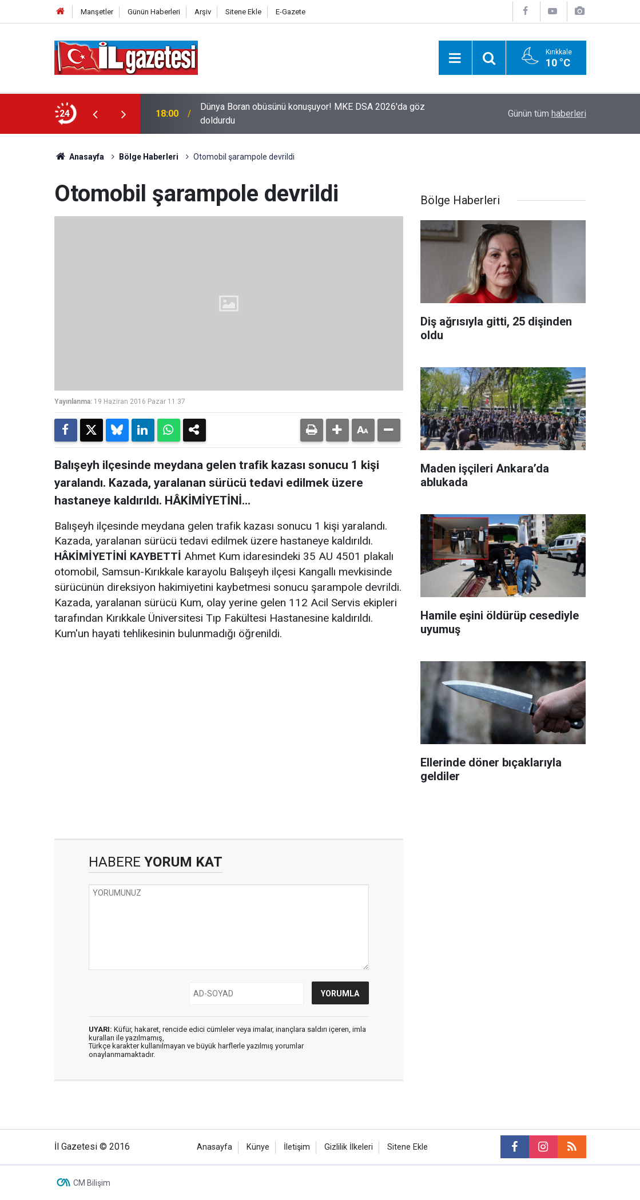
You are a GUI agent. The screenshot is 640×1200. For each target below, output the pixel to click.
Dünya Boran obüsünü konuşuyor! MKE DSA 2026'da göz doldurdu (312, 113)
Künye (258, 1147)
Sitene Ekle (243, 11)
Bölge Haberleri (148, 156)
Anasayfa (79, 156)
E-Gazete (290, 11)
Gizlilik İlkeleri (348, 1147)
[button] (337, 430)
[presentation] (95, 114)
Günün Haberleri (154, 11)
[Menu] (455, 58)
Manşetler (97, 11)
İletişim (297, 1147)
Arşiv (202, 11)
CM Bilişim (91, 1182)
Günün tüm (547, 113)
